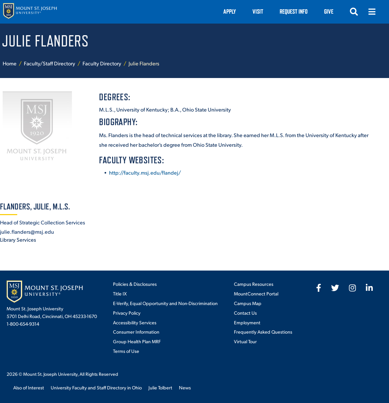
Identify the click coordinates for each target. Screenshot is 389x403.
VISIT (257, 11)
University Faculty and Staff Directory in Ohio (96, 387)
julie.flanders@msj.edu (27, 231)
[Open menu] (371, 11)
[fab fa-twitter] (335, 288)
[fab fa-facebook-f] (318, 288)
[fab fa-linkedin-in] (369, 288)
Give (328, 11)
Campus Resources (253, 284)
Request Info (293, 11)
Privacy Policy (126, 313)
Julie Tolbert (160, 387)
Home (10, 63)
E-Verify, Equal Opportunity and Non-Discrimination (165, 303)
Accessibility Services (134, 322)
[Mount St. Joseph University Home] (30, 12)
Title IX (120, 293)
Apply (229, 11)
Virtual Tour (245, 341)
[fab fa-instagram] (352, 288)
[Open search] (354, 11)
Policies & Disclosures (135, 284)
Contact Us (245, 313)
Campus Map (247, 303)
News (185, 387)
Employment (247, 322)
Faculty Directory (102, 63)
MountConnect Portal (256, 293)
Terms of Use (126, 351)
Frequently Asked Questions (263, 332)
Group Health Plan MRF (137, 341)
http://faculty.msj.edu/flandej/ (145, 172)
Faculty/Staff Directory (49, 63)
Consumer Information (136, 332)
